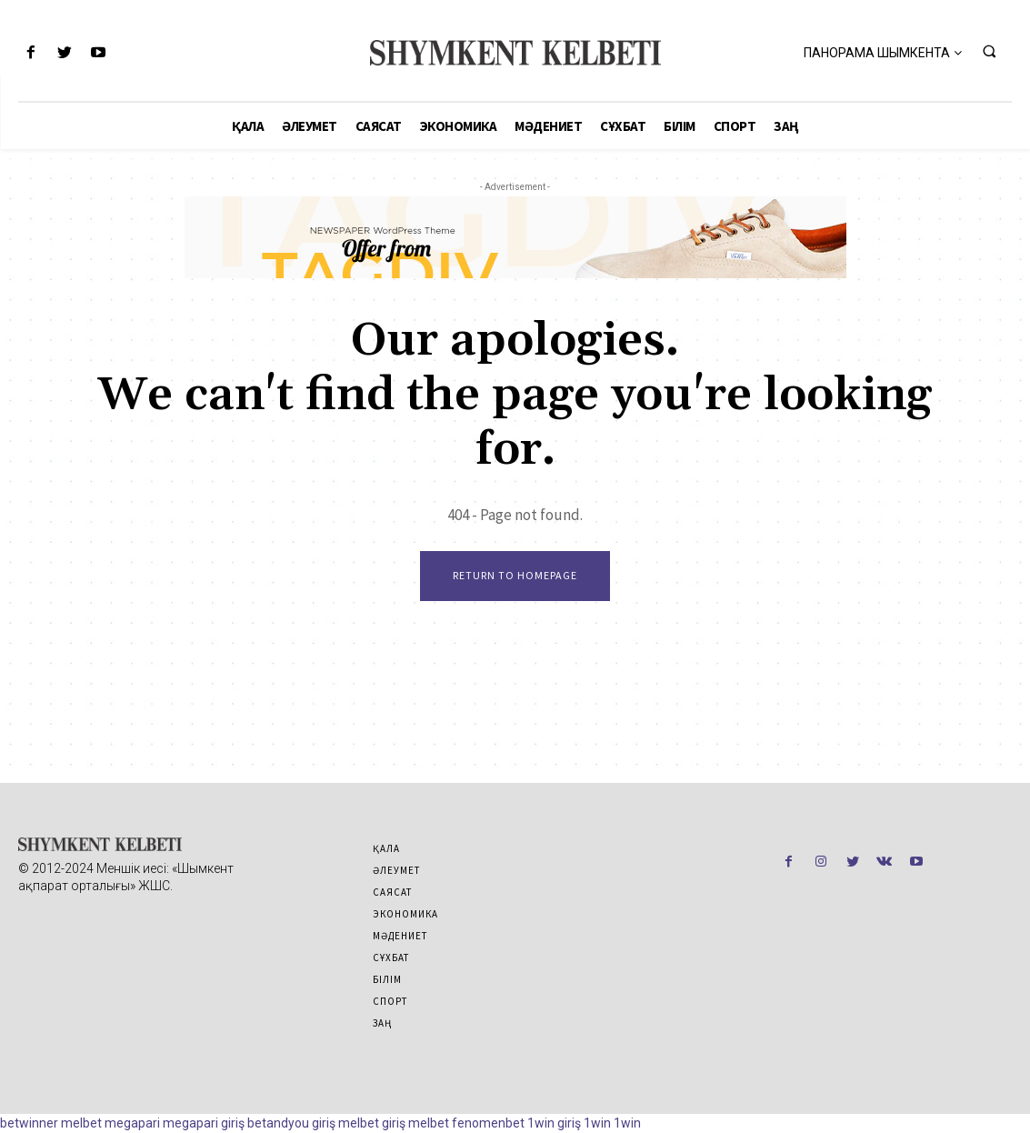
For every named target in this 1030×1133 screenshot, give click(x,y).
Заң (382, 1023)
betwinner (29, 1123)
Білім (387, 979)
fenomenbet (488, 1123)
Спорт (390, 1001)
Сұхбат (391, 957)
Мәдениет (400, 935)
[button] (989, 51)
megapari (132, 1123)
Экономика (405, 913)
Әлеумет (396, 870)
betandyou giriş (291, 1123)
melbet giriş (371, 1123)
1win (597, 1123)
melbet (81, 1123)
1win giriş (554, 1123)
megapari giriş (204, 1123)
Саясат (392, 892)
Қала (386, 848)
